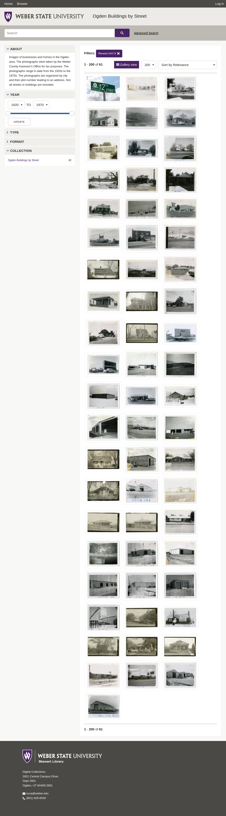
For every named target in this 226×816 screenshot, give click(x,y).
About (16, 49)
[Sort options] (187, 65)
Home (8, 4)
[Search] (59, 33)
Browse (22, 4)
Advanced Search (146, 33)
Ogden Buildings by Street (120, 16)
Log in (219, 4)
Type (14, 132)
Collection (21, 151)
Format (17, 141)
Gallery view (128, 64)
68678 (109, 53)
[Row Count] (148, 65)
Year (14, 94)
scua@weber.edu (35, 793)
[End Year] (41, 105)
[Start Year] (16, 105)
